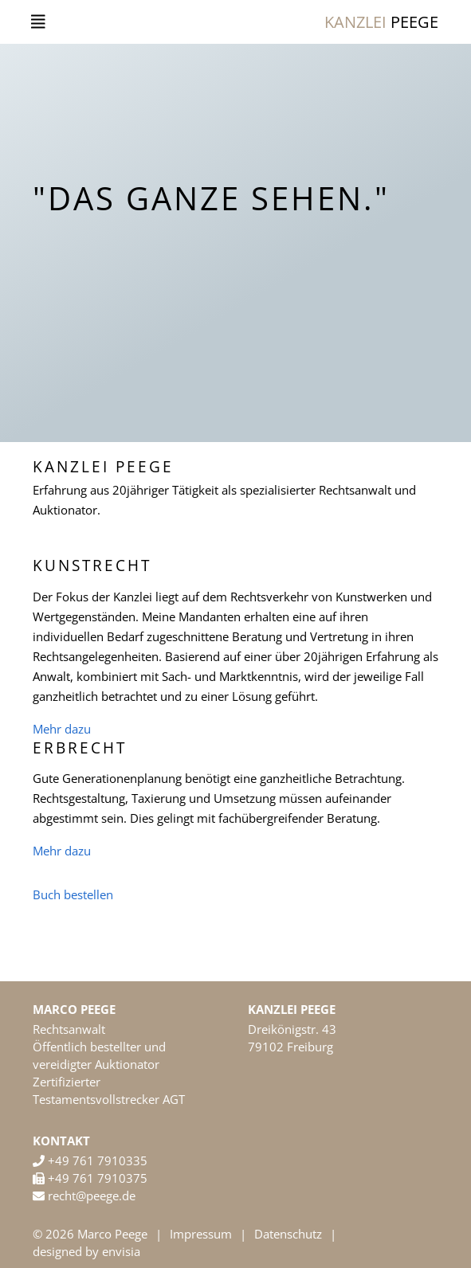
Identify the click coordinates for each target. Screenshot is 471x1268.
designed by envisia (86, 1251)
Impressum (201, 1234)
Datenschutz (288, 1234)
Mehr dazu (62, 729)
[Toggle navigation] (38, 22)
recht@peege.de (90, 1195)
